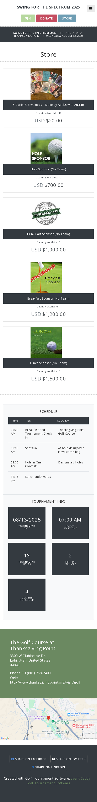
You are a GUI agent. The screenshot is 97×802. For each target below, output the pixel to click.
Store (67, 18)
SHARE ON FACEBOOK (29, 759)
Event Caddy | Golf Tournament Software (60, 780)
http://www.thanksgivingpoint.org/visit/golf (45, 682)
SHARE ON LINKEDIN (48, 767)
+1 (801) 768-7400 (36, 673)
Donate (46, 18)
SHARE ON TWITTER (69, 759)
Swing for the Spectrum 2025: (35, 33)
